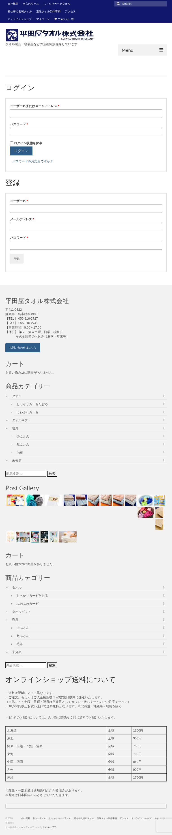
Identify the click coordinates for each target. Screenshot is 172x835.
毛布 (20, 452)
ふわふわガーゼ (28, 412)
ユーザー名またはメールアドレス (36, 106)
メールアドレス (23, 219)
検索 (52, 474)
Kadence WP (49, 827)
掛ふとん (23, 436)
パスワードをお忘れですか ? (32, 161)
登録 (16, 258)
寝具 (15, 428)
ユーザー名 (20, 201)
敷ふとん (23, 444)
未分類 (17, 460)
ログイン (21, 151)
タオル (17, 396)
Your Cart (64, 19)
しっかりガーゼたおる (32, 404)
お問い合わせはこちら (22, 347)
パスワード (20, 124)
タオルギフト (21, 420)
